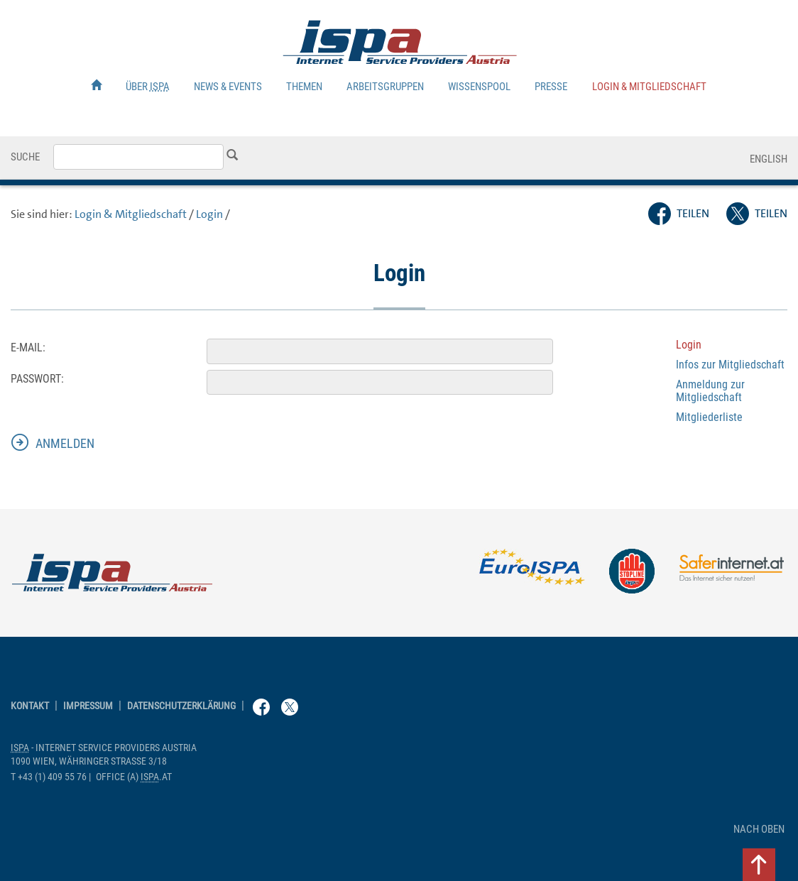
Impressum (88, 706)
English (768, 159)
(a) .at (134, 777)
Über (148, 86)
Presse (551, 86)
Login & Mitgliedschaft (649, 86)
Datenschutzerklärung (181, 706)
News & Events (228, 86)
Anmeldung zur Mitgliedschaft (710, 391)
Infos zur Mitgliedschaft (730, 364)
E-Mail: (28, 347)
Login (209, 214)
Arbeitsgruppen (385, 86)
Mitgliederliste (709, 417)
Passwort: (37, 378)
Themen (304, 86)
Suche (25, 157)
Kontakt (30, 706)
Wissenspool (479, 86)
